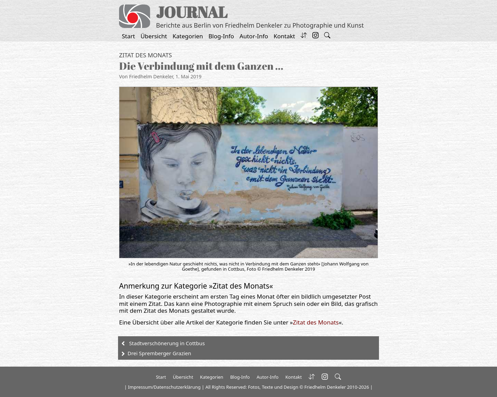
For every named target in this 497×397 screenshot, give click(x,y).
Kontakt (284, 36)
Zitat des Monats (145, 55)
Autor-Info (254, 36)
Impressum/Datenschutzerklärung (164, 387)
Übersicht (153, 36)
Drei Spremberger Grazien (159, 353)
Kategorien (188, 36)
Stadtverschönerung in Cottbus (167, 343)
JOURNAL (191, 11)
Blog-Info (221, 36)
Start (128, 36)
